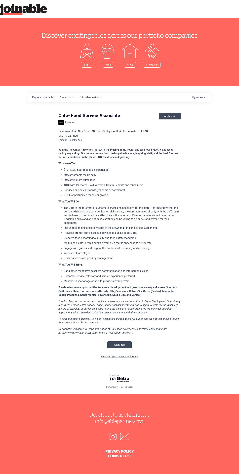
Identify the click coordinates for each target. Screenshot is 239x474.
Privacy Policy (119, 451)
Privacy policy (112, 387)
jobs (67, 97)
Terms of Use (119, 456)
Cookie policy (127, 387)
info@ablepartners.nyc (119, 421)
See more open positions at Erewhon (119, 356)
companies (43, 97)
